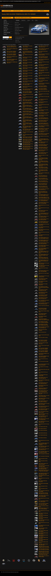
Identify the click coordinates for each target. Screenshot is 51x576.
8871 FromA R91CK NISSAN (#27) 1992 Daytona (43, 501)
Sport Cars (5, 27)
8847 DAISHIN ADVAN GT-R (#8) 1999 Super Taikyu (43, 468)
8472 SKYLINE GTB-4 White (43, 361)
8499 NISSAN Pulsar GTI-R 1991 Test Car (43, 386)
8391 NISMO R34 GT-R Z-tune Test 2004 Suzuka (44, 266)
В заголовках (10, 39)
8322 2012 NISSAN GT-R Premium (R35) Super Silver (43, 181)
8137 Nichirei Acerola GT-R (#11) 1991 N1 (43, 100)
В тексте (5, 39)
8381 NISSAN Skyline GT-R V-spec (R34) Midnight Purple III (44, 238)
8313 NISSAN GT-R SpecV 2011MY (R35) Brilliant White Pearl (43, 162)
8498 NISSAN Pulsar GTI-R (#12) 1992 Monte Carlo (43, 383)
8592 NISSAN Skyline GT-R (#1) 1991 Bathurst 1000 (43, 391)
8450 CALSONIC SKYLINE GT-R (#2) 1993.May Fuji (44, 327)
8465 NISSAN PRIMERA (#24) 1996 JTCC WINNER (44, 356)
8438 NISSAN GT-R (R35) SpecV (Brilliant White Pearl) (43, 325)
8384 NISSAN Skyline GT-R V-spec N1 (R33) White (44, 246)
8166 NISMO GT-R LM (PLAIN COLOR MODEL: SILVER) (44, 129)
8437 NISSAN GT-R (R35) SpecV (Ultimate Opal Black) (43, 322)
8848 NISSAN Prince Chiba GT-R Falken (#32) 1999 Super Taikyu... (41, 471)
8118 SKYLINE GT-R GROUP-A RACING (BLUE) (44, 84)
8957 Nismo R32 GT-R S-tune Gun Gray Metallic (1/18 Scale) (44, 549)
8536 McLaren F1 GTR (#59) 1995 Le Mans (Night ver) (27, 100)
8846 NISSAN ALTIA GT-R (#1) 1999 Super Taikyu (44, 466)
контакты (42, 10)
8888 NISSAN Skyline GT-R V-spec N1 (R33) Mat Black (44, 508)
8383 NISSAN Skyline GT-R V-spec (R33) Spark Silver (44, 243)
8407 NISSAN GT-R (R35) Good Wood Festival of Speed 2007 (44, 287)
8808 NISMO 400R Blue (43, 437)
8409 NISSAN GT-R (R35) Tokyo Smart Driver (43, 293)
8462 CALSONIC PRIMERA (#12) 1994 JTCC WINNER (43, 348)
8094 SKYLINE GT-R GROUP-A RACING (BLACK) (44, 78)
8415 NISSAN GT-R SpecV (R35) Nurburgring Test (43, 298)
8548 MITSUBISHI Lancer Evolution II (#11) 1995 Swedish (28, 111)
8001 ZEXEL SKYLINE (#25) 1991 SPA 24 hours (43, 46)
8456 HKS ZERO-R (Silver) (43, 337)
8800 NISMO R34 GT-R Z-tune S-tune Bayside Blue (44, 419)
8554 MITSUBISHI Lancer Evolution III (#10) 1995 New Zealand (27, 121)
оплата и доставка (26, 10)
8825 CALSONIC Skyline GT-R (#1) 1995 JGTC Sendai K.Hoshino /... (44, 444)
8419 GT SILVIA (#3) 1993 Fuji (44, 305)
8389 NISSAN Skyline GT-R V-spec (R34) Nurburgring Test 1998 (44, 261)
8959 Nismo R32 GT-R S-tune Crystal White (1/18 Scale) (44, 554)
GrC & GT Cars (6, 23)
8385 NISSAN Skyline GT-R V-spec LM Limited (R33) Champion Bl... (44, 249)
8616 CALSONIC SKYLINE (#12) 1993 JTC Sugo (43, 416)
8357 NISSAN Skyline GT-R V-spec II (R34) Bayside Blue (44, 200)
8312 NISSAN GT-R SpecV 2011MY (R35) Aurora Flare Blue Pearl (43, 159)
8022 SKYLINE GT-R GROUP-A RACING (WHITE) (44, 54)
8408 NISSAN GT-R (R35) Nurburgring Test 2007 (43, 290)
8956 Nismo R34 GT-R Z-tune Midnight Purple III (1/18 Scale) (44, 547)
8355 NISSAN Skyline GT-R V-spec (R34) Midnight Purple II (44, 195)
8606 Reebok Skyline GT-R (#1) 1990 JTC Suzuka (44, 399)
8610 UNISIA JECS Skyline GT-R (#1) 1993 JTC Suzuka (44, 409)
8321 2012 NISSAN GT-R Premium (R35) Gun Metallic (43, 179)
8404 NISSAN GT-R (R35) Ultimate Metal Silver (43, 279)
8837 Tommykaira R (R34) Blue (44, 456)
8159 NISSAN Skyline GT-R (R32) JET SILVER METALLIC (44, 123)
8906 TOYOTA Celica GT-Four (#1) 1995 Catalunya (28, 149)
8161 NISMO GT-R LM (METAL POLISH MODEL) (44, 126)
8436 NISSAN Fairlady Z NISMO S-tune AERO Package (44, 319)
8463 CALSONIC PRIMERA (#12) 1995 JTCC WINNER (43, 351)
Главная (5, 20)
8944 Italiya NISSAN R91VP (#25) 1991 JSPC (43, 544)
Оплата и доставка (7, 32)
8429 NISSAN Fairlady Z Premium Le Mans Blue (43, 309)
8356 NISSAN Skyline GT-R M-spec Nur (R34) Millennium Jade (44, 198)
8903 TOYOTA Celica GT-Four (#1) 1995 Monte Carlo (28, 142)
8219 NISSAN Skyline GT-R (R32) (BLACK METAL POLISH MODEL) (44, 139)
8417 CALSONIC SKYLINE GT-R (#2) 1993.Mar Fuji (44, 301)
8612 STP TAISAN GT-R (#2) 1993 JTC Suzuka (43, 414)
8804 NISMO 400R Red (43, 428)
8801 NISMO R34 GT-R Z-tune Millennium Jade (44, 422)
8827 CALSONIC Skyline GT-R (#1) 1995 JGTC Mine (44, 446)
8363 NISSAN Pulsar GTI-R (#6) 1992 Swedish (43, 211)
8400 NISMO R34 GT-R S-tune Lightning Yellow (44, 276)
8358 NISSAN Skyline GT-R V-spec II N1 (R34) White (44, 203)
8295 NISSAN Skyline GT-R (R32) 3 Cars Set (43, 150)
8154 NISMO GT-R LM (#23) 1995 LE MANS (43, 115)
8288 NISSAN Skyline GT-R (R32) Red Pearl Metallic (43, 145)
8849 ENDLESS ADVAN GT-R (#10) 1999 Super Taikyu (44, 474)
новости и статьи (16, 10)
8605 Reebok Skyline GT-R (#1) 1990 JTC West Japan (44, 396)
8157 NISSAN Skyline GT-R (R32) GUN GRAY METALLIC (44, 118)
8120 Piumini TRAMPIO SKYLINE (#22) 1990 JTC (43, 86)
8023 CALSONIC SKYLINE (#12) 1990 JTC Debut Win (43, 57)
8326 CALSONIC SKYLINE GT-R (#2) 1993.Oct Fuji (44, 189)
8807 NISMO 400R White (43, 435)
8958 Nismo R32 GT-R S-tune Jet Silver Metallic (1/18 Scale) (44, 552)
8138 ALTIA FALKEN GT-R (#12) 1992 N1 (43, 102)
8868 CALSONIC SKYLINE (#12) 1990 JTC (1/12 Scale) (43, 493)
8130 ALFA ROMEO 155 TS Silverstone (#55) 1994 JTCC (11, 46)
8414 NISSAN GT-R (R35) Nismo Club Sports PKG (43, 295)
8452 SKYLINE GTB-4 (42, 332)
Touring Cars (6, 25)
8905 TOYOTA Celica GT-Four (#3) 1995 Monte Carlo (28, 146)
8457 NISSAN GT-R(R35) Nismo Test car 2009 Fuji (43, 340)
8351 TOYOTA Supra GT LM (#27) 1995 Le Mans (27, 84)
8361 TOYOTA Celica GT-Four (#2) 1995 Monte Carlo (28, 89)
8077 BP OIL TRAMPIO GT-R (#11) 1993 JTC (44, 65)
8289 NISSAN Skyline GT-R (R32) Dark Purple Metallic (43, 148)
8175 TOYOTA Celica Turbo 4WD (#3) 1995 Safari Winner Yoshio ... (28, 52)
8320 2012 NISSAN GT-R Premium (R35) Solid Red (43, 176)
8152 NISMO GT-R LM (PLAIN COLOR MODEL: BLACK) (44, 113)
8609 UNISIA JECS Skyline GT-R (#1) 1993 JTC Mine (44, 407)
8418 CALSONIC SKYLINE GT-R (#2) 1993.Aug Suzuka (44, 303)
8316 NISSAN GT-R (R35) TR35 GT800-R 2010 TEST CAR (43, 170)
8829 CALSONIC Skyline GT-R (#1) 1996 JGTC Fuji (44, 449)
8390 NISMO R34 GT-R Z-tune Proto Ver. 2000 (44, 263)
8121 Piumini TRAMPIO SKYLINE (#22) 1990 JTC (43, 89)
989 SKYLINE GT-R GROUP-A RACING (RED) (44, 556)
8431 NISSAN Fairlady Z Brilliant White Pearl (43, 314)
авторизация (49, 2)
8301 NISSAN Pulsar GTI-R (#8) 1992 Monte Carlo (43, 153)
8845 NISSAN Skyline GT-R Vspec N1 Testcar (43, 464)
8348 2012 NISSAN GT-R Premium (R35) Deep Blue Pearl (43, 192)
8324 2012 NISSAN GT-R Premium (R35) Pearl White (43, 187)
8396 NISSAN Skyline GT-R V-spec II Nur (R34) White (44, 271)
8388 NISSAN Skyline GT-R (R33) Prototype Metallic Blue (43, 258)
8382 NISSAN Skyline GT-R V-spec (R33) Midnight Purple (44, 240)
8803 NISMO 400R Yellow (43, 426)
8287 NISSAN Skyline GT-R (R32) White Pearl (43, 142)
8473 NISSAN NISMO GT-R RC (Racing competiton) (44, 364)
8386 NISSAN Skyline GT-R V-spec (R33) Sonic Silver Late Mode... (44, 252)
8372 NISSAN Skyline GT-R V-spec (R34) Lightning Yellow (44, 222)
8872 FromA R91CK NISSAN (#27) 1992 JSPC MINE (43, 504)
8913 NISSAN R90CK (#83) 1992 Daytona (43, 531)
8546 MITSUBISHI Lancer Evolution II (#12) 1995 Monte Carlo (28, 106)
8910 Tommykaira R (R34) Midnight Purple (43, 528)
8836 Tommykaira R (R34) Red (44, 453)
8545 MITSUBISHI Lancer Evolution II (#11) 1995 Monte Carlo (28, 103)
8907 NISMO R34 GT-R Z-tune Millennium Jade (44, 520)
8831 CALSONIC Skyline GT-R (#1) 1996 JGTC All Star (44, 452)
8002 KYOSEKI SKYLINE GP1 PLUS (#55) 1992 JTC (44, 49)
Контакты (5, 34)
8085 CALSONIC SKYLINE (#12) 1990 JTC (43, 70)
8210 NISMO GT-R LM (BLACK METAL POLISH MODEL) (44, 134)
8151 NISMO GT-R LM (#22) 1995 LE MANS (43, 110)
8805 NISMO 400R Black (43, 430)
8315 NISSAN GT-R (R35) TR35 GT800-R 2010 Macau (43, 167)
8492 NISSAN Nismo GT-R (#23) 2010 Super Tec (43, 378)
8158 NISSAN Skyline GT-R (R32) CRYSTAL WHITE (43, 121)
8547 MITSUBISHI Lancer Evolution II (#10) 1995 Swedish (28, 109)
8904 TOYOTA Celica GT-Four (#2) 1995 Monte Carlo (28, 144)
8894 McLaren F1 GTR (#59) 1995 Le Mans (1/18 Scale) (27, 137)
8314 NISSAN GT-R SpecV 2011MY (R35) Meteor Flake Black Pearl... (43, 165)
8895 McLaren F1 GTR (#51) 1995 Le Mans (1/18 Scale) (27, 140)
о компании (35, 10)
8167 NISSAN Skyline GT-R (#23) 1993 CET (43, 131)
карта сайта (45, 2)
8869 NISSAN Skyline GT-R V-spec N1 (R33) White (44, 496)
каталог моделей (7, 10)
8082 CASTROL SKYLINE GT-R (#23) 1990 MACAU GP (44, 68)
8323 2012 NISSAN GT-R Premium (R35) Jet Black (43, 184)
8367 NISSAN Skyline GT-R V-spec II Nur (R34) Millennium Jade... (44, 214)
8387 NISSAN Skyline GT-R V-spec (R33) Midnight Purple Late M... (44, 255)
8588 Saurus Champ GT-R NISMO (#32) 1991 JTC (43, 388)
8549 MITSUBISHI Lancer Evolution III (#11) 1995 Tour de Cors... (28, 114)
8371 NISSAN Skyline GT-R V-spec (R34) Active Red (44, 219)
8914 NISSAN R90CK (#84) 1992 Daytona (43, 533)
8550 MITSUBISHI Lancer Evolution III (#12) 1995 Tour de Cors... (28, 117)
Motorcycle (5, 30)
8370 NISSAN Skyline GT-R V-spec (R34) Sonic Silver (44, 217)
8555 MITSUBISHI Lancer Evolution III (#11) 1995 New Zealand (27, 124)
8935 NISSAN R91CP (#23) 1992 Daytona (43, 535)
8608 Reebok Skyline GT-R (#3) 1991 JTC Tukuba (44, 404)
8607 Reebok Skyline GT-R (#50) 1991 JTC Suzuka (43, 401)
